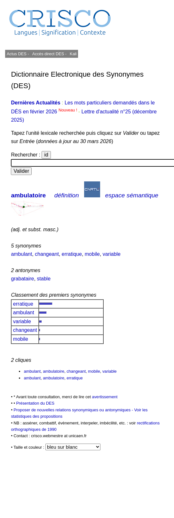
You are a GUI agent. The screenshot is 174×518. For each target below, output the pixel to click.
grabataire (22, 278)
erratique (72, 254)
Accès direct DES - (49, 53)
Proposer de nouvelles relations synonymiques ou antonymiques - (73, 410)
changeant (47, 254)
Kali (73, 53)
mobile (92, 254)
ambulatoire (28, 195)
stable (44, 278)
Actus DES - (18, 53)
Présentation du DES (35, 403)
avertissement (105, 396)
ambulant (21, 254)
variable (112, 254)
